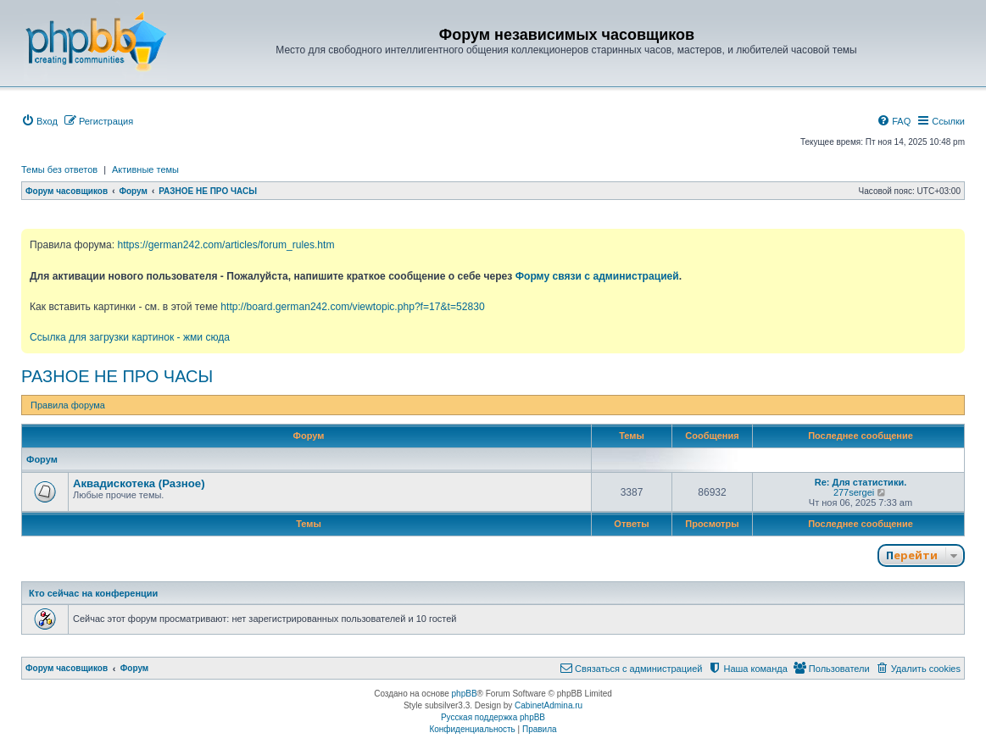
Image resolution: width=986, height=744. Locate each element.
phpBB (464, 693)
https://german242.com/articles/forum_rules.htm (225, 245)
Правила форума (68, 405)
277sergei (853, 492)
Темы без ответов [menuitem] (59, 169)
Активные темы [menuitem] (145, 169)
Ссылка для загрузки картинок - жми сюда (130, 337)
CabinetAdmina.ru (548, 705)
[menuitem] (39, 121)
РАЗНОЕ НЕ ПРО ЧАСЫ (117, 376)
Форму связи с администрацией (597, 276)
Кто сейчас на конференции (93, 593)
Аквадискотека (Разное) (139, 483)
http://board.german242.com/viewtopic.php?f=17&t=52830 (352, 307)
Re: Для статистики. (860, 482)
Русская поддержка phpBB (493, 717)
